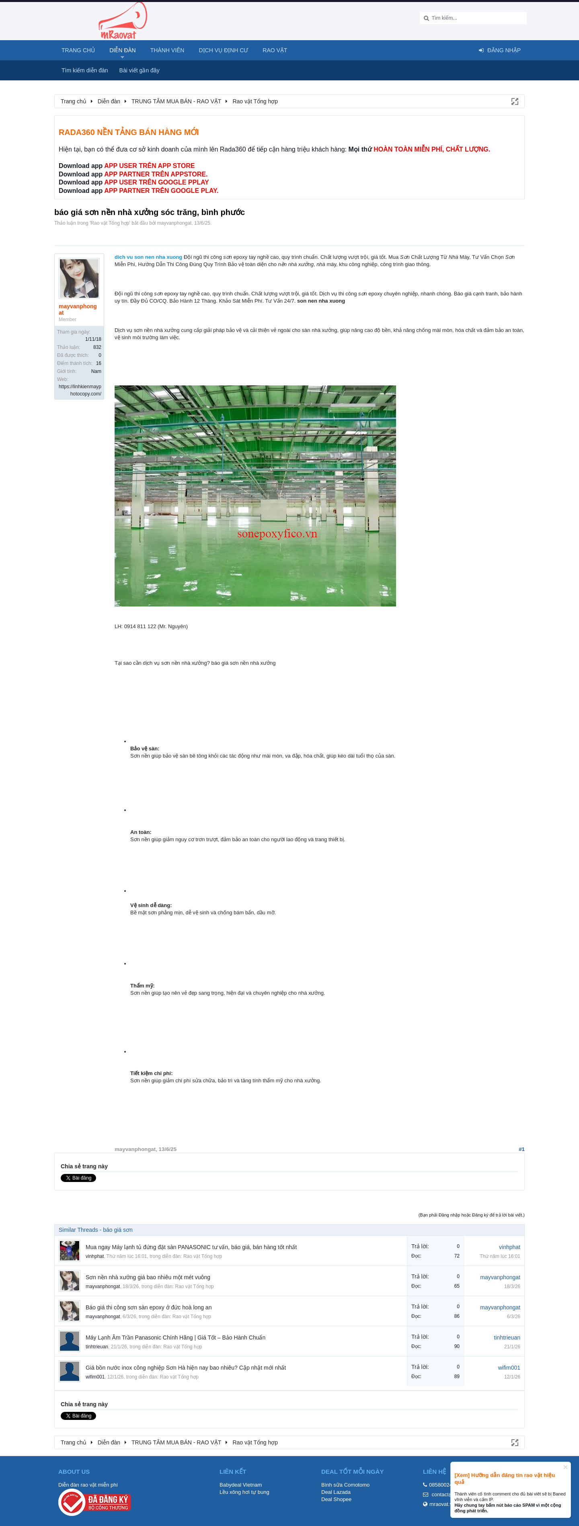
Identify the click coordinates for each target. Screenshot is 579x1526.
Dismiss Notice (566, 1467)
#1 (522, 1149)
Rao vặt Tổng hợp (109, 223)
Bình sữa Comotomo (345, 1485)
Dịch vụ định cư (223, 50)
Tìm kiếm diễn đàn (85, 70)
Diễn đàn (122, 50)
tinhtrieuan (97, 1347)
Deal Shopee (336, 1499)
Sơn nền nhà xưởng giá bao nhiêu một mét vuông (148, 1277)
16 (98, 363)
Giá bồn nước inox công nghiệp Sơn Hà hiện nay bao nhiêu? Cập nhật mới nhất (186, 1367)
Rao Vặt (275, 50)
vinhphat (95, 1256)
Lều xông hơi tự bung (244, 1492)
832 (97, 347)
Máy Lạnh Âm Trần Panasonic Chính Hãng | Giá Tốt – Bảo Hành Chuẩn (175, 1337)
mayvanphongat (174, 223)
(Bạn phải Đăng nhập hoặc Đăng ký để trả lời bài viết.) (472, 1215)
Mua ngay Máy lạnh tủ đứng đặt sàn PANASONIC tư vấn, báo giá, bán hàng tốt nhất (191, 1247)
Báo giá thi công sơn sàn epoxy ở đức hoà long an (148, 1307)
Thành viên (167, 50)
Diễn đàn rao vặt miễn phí (88, 1485)
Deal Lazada (336, 1492)
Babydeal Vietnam (241, 1485)
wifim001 (95, 1377)
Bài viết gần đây (139, 70)
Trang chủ (78, 50)
